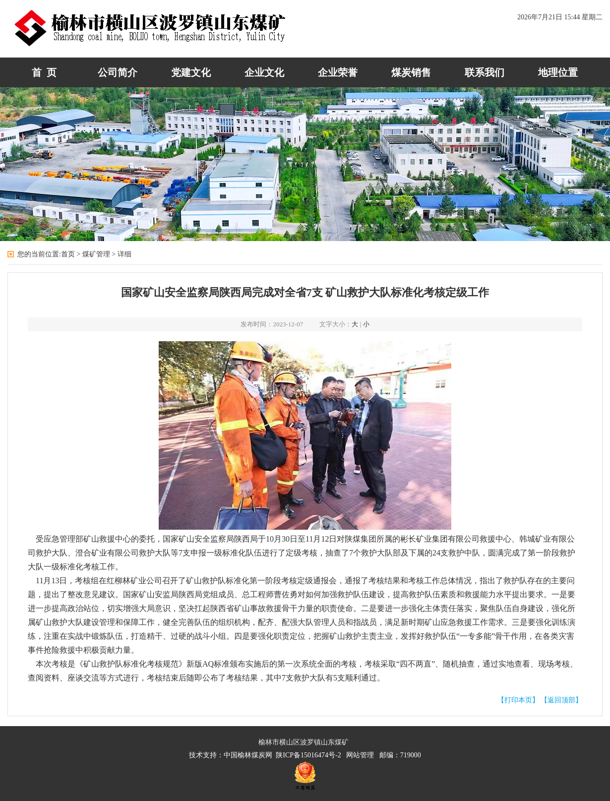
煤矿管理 (96, 254)
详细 (124, 254)
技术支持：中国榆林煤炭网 (232, 755)
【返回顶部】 (561, 700)
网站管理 (361, 755)
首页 (68, 254)
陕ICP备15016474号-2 (311, 755)
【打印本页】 (518, 700)
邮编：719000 (400, 755)
